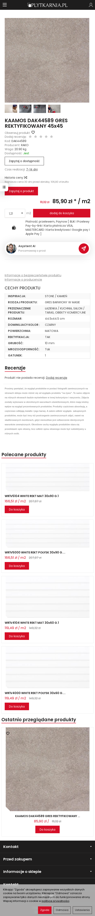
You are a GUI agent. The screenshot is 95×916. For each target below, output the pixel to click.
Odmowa (62, 910)
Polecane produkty (23, 454)
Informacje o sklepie (47, 871)
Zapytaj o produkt (21, 191)
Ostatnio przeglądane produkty (38, 720)
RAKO (25, 145)
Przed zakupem (47, 859)
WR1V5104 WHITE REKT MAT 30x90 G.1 (32, 496)
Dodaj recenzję (56, 378)
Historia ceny (16, 178)
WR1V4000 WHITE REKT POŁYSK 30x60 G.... (35, 693)
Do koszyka (17, 509)
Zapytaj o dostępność (24, 161)
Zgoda (44, 910)
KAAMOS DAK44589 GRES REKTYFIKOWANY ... (47, 816)
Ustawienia (82, 910)
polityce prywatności (55, 901)
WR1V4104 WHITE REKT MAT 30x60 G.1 (32, 623)
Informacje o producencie (23, 280)
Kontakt (47, 846)
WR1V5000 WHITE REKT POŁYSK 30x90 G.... (35, 552)
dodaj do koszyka (62, 213)
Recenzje (15, 368)
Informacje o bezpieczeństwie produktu (33, 275)
